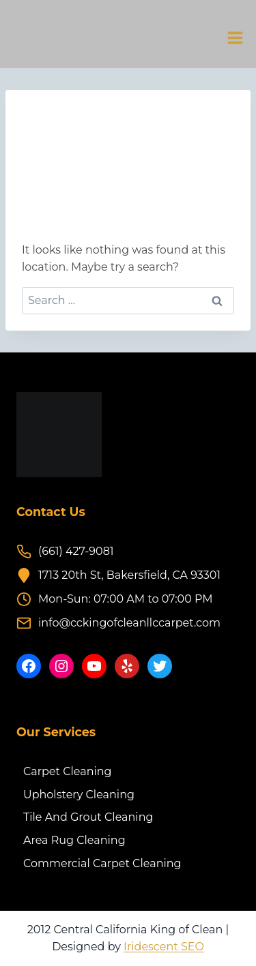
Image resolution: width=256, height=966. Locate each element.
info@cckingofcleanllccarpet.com (129, 622)
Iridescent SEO (164, 946)
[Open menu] (235, 37)
